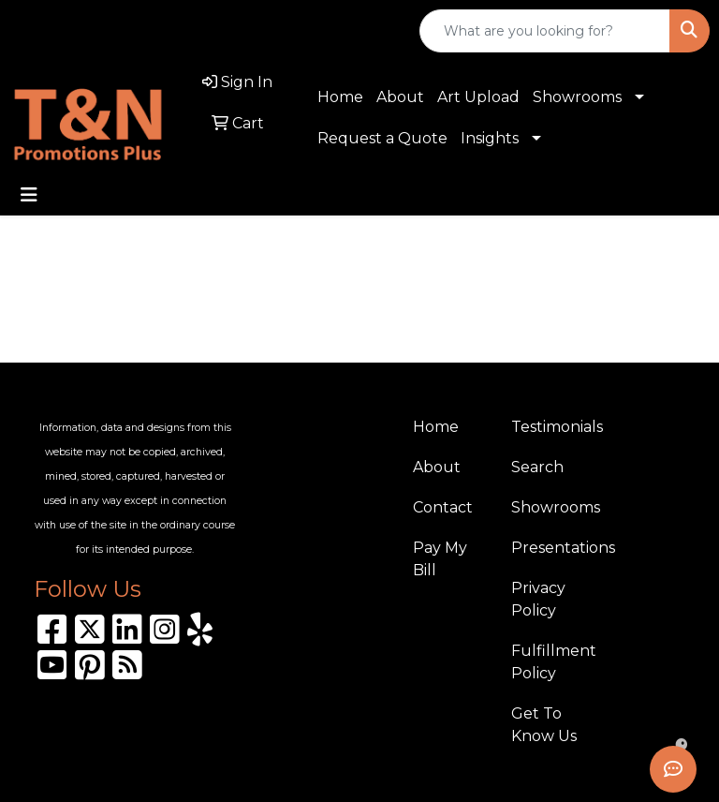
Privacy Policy (538, 599)
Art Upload (478, 97)
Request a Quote (382, 138)
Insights (490, 138)
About (400, 97)
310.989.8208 (71, 31)
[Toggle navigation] (29, 195)
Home (340, 97)
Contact (443, 507)
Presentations (549, 548)
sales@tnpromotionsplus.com (265, 31)
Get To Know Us (544, 725)
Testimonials (549, 427)
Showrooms (577, 97)
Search (537, 467)
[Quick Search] (544, 30)
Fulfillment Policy (549, 662)
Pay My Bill (440, 559)
